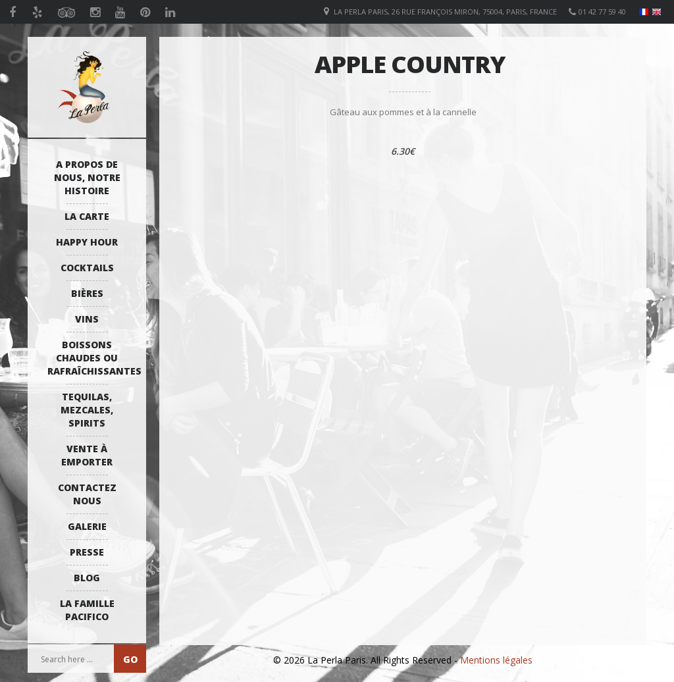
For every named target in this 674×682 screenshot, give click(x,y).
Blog (87, 577)
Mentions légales (496, 660)
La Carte (87, 216)
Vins (87, 319)
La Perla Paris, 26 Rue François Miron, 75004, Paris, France (445, 11)
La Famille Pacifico (87, 610)
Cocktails (87, 267)
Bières (87, 293)
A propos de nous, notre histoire (87, 177)
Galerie (87, 526)
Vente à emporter (87, 455)
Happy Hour (87, 242)
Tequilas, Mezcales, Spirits (87, 409)
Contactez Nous (87, 494)
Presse (87, 552)
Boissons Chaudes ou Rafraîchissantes (90, 357)
